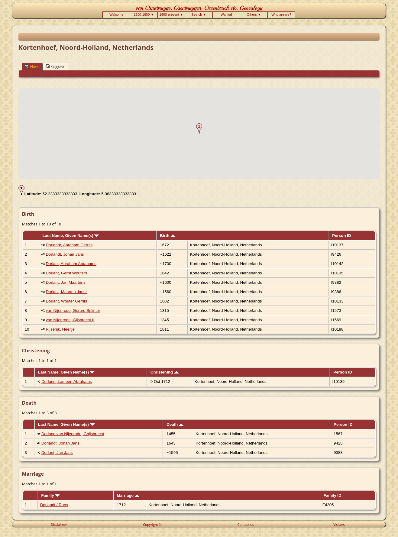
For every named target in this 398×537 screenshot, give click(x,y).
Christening (164, 372)
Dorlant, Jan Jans (57, 452)
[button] (199, 128)
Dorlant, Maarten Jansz (66, 292)
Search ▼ (199, 14)
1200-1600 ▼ (144, 14)
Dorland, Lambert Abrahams (66, 381)
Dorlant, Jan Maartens (65, 282)
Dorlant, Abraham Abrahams (71, 263)
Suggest (55, 67)
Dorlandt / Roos (54, 505)
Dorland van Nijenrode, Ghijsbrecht (72, 434)
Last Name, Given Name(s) (70, 235)
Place (31, 67)
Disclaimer (59, 524)
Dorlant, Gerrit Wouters (66, 273)
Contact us (246, 524)
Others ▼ (254, 14)
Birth (167, 235)
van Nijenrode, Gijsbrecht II (70, 320)
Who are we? (281, 14)
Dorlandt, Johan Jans (65, 254)
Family (50, 495)
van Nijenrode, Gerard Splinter (73, 310)
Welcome (116, 14)
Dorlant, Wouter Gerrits (66, 301)
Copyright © (152, 524)
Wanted (226, 14)
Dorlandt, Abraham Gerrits (69, 245)
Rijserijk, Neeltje (60, 329)
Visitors (339, 524)
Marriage (128, 495)
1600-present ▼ (171, 14)
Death (175, 424)
